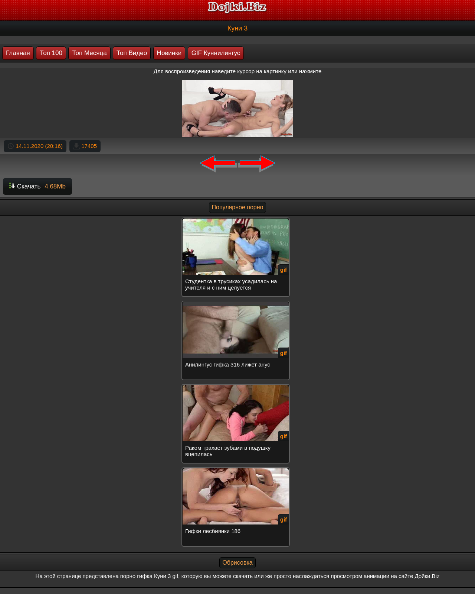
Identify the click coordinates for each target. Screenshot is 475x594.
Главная (18, 53)
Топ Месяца (89, 53)
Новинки (169, 53)
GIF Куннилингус (215, 53)
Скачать (37, 186)
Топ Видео (132, 53)
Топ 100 (51, 53)
